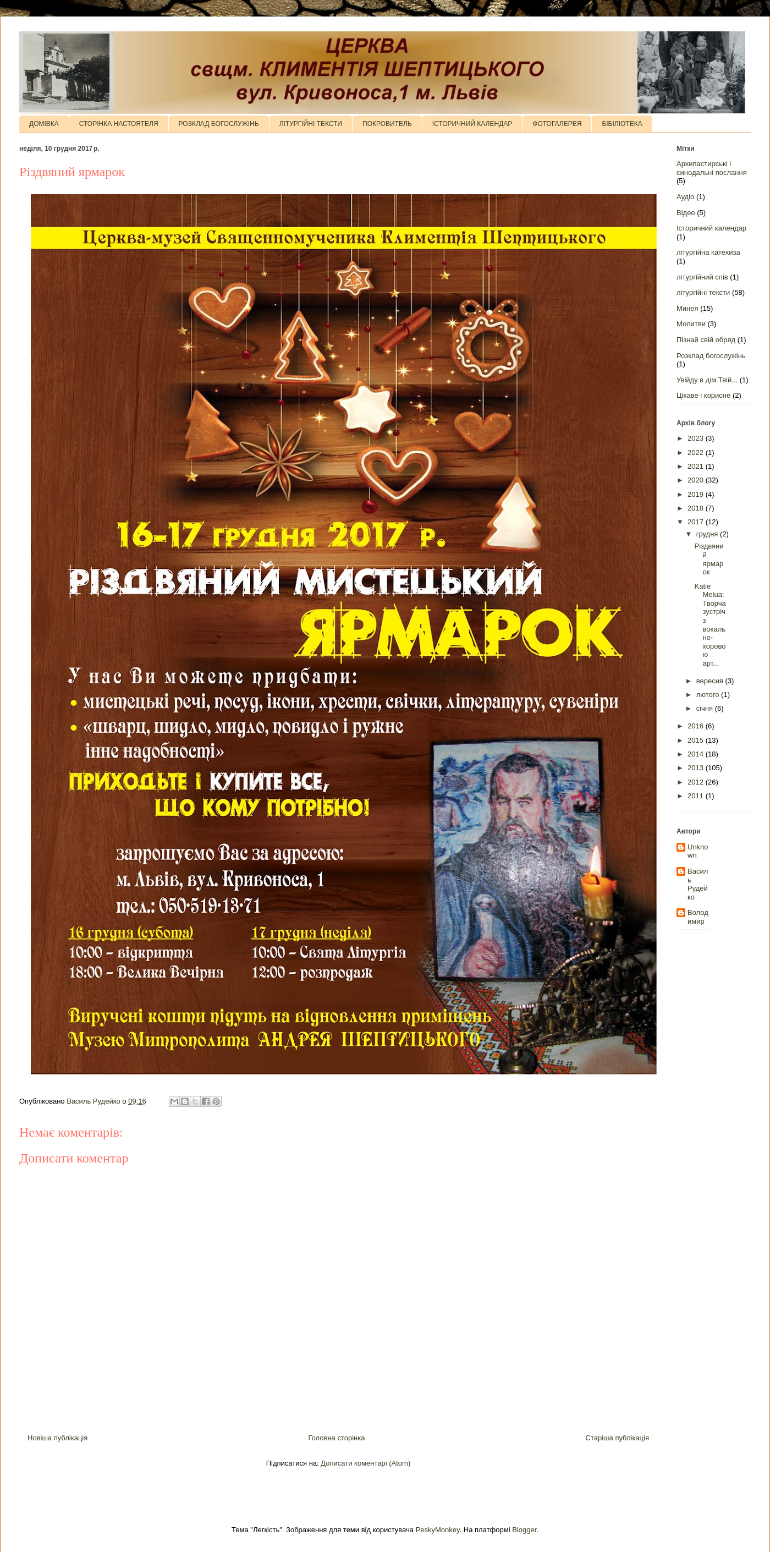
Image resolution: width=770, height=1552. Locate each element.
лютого (708, 694)
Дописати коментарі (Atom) (365, 1463)
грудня (708, 534)
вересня (710, 681)
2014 (697, 754)
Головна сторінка (336, 1438)
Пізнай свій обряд (705, 340)
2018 (697, 508)
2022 (697, 452)
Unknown (698, 851)
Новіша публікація (57, 1438)
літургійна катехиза (708, 252)
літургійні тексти (703, 292)
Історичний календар (711, 228)
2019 (697, 494)
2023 (697, 438)
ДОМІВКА (44, 124)
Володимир (698, 916)
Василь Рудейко (698, 884)
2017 (697, 522)
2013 (697, 768)
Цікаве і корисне (703, 395)
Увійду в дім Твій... (707, 380)
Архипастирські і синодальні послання (711, 168)
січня (705, 708)
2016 (697, 726)
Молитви (691, 324)
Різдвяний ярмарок (708, 559)
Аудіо (685, 197)
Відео (685, 213)
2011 (697, 796)
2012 (697, 782)
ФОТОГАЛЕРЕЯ (556, 124)
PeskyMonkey (438, 1530)
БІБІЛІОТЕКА (622, 124)
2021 (697, 466)
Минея (687, 308)
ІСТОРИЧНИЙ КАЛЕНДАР (472, 124)
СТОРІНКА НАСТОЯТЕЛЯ (118, 124)
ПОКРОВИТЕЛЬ (387, 124)
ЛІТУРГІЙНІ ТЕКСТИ (310, 124)
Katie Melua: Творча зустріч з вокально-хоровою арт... (709, 624)
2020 (697, 480)
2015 (697, 740)
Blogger (524, 1530)
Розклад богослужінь (711, 356)
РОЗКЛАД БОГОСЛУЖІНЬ (219, 124)
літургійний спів (702, 277)
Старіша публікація (617, 1438)
